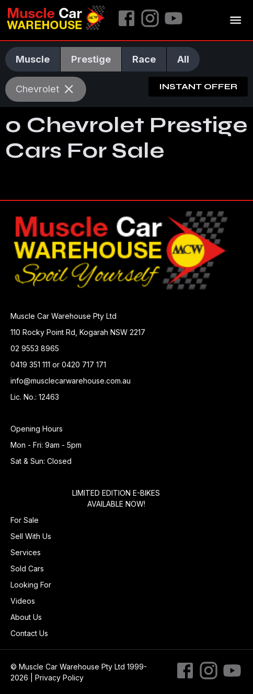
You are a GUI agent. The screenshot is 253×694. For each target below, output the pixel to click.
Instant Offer (198, 87)
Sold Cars (27, 568)
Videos (22, 600)
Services (25, 552)
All (183, 59)
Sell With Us (30, 536)
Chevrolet (46, 89)
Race (144, 59)
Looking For (30, 584)
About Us (26, 617)
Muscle (33, 59)
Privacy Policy (59, 677)
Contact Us (29, 633)
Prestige (91, 59)
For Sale (24, 520)
